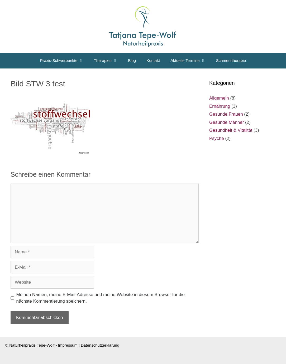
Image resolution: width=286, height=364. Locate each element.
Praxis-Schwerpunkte (64, 60)
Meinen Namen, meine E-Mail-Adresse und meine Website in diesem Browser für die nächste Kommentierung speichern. (100, 298)
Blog (132, 60)
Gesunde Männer (226, 122)
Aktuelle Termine (190, 60)
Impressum (68, 345)
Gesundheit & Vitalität (230, 130)
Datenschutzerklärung (100, 345)
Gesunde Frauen (226, 114)
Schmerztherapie (231, 60)
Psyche (216, 138)
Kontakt (153, 60)
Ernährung (219, 106)
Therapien (108, 60)
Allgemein (219, 98)
